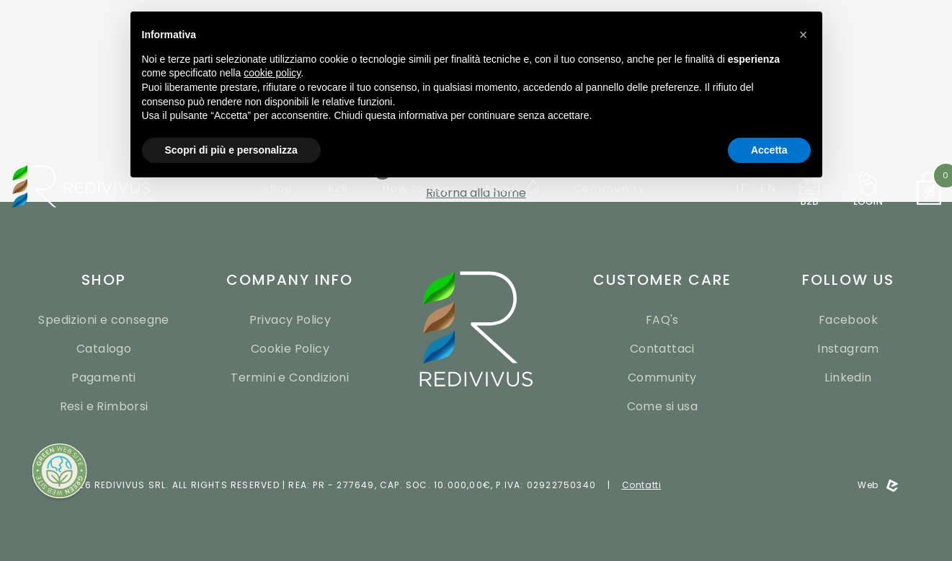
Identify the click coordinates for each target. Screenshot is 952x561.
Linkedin (847, 377)
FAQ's (662, 320)
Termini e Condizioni (290, 377)
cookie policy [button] (272, 73)
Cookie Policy (290, 348)
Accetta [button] (769, 150)
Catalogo (103, 348)
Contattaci (662, 348)
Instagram (848, 348)
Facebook (848, 320)
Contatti (642, 485)
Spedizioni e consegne (103, 320)
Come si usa (662, 406)
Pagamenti (103, 377)
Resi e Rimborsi (104, 406)
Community (662, 377)
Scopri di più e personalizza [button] (231, 150)
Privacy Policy (290, 320)
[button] (803, 34)
